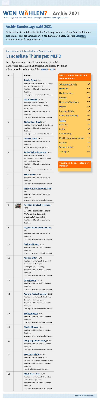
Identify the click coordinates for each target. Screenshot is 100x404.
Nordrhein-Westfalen (69, 102)
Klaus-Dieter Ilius (31, 374)
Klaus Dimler (30, 174)
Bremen (63, 97)
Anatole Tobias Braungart (35, 294)
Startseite (81, 36)
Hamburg (63, 88)
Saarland (63, 124)
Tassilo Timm (30, 80)
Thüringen (64, 151)
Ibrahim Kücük (30, 138)
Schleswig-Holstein (68, 84)
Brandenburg (65, 133)
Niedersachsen (66, 93)
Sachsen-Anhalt (66, 147)
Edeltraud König (31, 244)
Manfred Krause (31, 327)
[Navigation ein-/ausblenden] (5, 2)
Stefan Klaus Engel (32, 122)
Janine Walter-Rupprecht (35, 152)
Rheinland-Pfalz (66, 111)
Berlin (62, 129)
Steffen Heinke (31, 313)
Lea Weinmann (30, 99)
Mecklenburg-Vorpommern (71, 138)
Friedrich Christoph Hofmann (37, 205)
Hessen (62, 106)
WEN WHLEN (25, 13)
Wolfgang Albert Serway (35, 341)
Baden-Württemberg (68, 115)
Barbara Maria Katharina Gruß (37, 188)
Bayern (62, 120)
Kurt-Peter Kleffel (32, 354)
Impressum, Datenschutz (84, 396)
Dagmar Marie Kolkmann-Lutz (37, 228)
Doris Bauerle (30, 280)
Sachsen (63, 142)
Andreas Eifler (30, 258)
